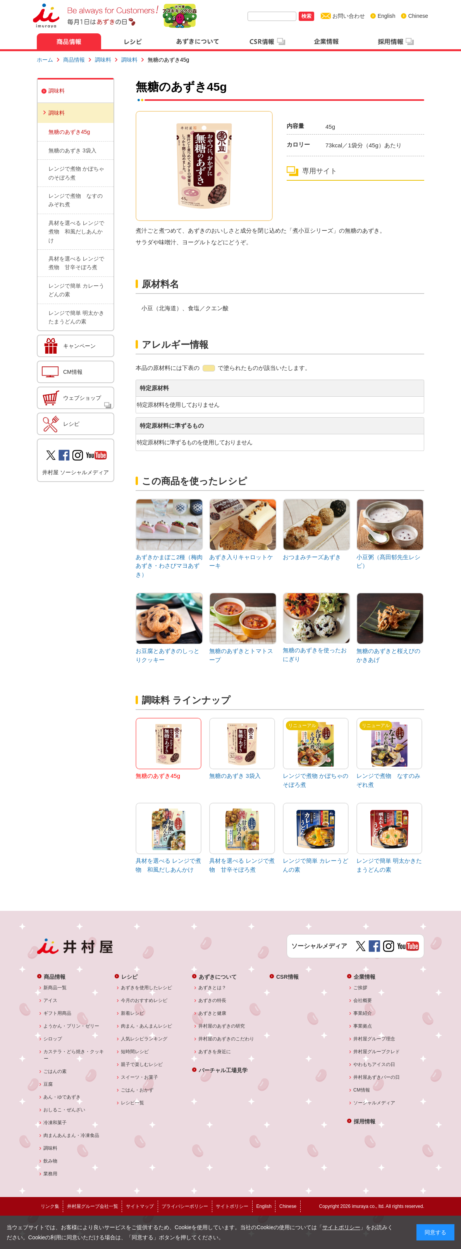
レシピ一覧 (132, 1103)
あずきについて (218, 977)
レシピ (71, 424)
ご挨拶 (360, 987)
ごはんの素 (55, 1071)
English (387, 16)
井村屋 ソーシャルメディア (75, 472)
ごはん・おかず (137, 1090)
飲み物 (50, 1161)
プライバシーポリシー (185, 1206)
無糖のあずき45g (69, 132)
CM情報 (73, 372)
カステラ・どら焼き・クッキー (74, 1055)
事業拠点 (363, 1026)
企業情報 (364, 977)
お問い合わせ (348, 16)
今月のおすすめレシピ (144, 1000)
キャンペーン (79, 346)
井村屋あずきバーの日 (377, 1077)
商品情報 (74, 60)
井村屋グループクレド (377, 1051)
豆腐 (48, 1084)
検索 (306, 16)
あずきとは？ (212, 987)
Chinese (418, 16)
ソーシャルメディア (374, 1103)
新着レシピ (132, 1013)
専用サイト (319, 171)
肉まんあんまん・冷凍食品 (71, 1135)
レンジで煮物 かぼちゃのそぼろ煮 (76, 173)
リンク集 (50, 1206)
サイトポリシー (341, 1227)
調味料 (103, 60)
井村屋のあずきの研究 (222, 1026)
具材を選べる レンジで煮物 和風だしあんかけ (76, 232)
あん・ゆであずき (62, 1097)
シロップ (53, 1039)
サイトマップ (140, 1206)
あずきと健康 (212, 1013)
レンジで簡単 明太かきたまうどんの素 (76, 317)
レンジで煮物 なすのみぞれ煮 (75, 200)
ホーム (45, 60)
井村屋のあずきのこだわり (226, 1039)
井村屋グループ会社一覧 (92, 1206)
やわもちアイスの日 (374, 1064)
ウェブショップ (82, 398)
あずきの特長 (212, 1000)
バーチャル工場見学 (223, 1070)
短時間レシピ (135, 1051)
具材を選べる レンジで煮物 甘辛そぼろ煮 (76, 263)
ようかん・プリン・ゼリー (71, 1026)
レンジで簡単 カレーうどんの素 (76, 290)
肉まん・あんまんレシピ (146, 1026)
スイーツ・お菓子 (139, 1077)
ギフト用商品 (57, 1013)
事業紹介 (363, 1013)
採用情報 (364, 1121)
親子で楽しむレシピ (142, 1064)
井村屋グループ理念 (374, 1039)
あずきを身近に (215, 1051)
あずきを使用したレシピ (146, 987)
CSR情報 (287, 977)
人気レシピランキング (144, 1039)
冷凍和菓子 (55, 1122)
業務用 (50, 1173)
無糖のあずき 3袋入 (72, 150)
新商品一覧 (55, 987)
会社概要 (363, 1000)
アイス (50, 1000)
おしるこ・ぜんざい (64, 1110)
